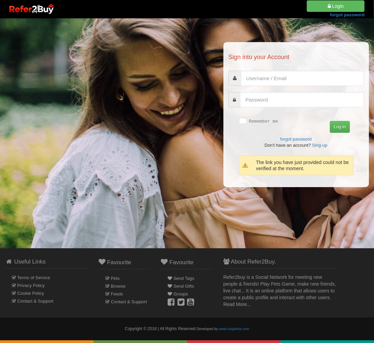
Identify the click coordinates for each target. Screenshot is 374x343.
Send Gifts (183, 286)
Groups (180, 293)
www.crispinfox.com (234, 329)
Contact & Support (35, 301)
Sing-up (319, 145)
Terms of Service (33, 277)
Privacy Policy (31, 285)
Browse (118, 286)
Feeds (117, 293)
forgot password (347, 17)
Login (336, 8)
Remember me (263, 121)
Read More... (237, 304)
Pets (115, 278)
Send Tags (183, 278)
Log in (340, 126)
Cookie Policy (30, 293)
